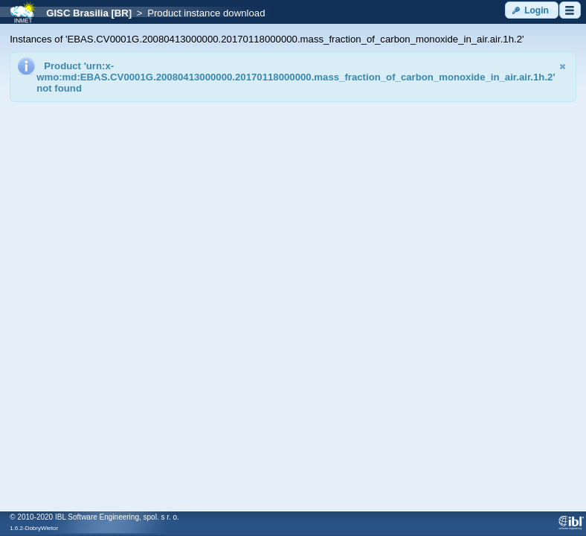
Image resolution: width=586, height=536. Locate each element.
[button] (531, 10)
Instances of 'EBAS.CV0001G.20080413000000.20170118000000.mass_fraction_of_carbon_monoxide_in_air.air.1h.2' (267, 39)
